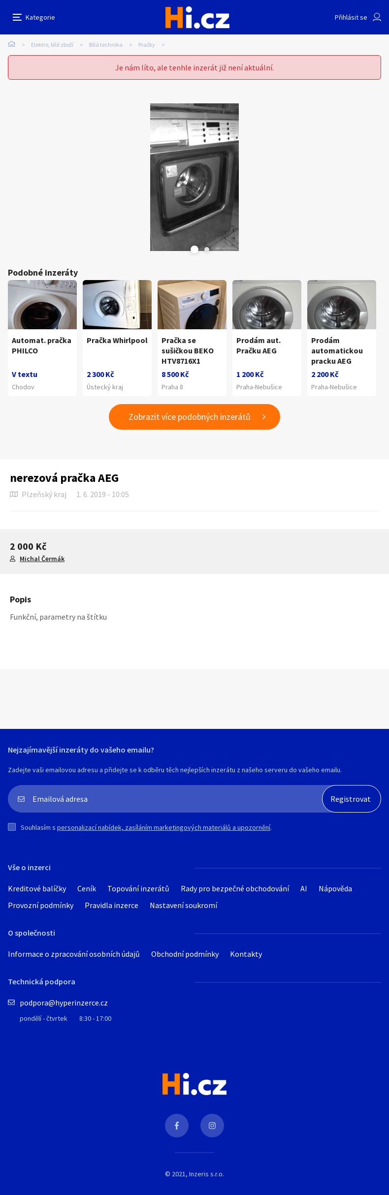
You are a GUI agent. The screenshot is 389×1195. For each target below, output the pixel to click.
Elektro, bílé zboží (52, 44)
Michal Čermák (42, 558)
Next (206, 249)
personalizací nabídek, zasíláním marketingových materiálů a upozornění (163, 827)
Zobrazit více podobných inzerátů (190, 416)
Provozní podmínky (40, 905)
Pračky (146, 44)
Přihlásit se (351, 17)
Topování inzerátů (138, 888)
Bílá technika (106, 44)
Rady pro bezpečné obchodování (235, 888)
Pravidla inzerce (111, 905)
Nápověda (335, 888)
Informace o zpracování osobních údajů (74, 954)
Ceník (86, 888)
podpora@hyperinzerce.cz (64, 1002)
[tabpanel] (194, 177)
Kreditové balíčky (37, 888)
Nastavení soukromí (183, 905)
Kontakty (246, 954)
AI (303, 888)
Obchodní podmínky (185, 954)
